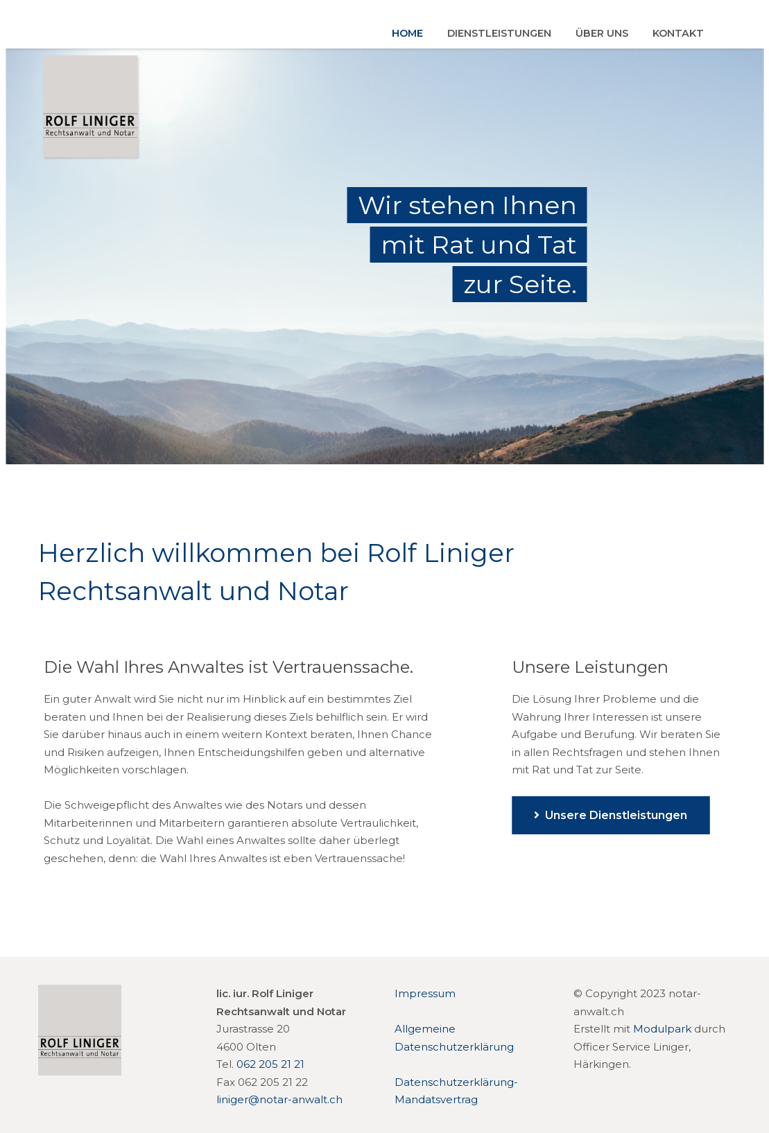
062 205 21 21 (270, 1064)
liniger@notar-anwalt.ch (279, 1099)
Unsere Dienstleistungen (610, 815)
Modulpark (662, 1028)
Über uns (602, 33)
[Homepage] (79, 1071)
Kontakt (678, 33)
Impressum (425, 993)
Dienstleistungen (499, 33)
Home (407, 33)
